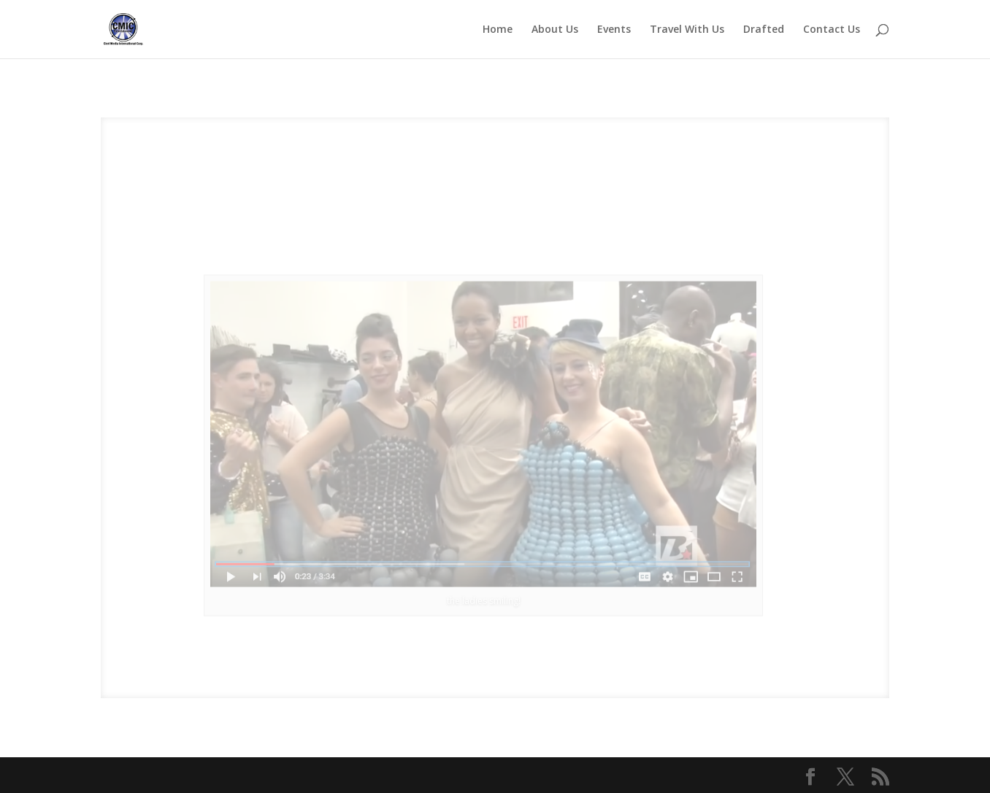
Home (498, 30)
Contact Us (831, 30)
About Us (555, 30)
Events (614, 30)
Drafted (763, 30)
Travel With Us (687, 30)
